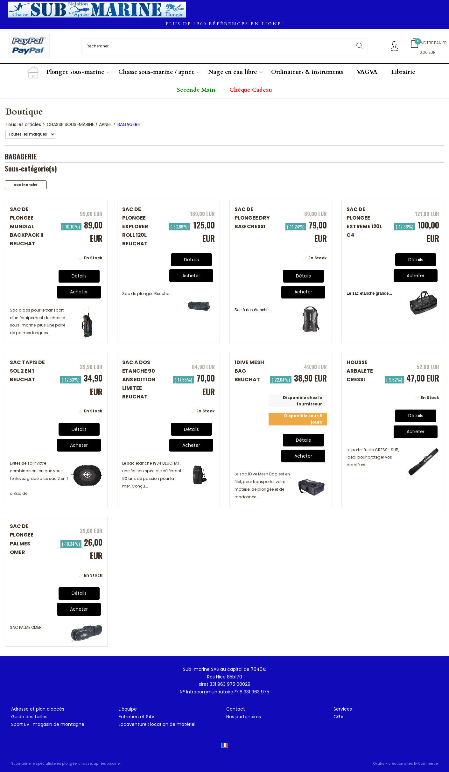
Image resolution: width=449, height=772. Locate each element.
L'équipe (128, 709)
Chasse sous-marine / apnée (156, 72)
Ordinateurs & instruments (307, 72)
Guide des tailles (29, 716)
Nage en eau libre (232, 72)
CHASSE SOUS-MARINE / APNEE (79, 124)
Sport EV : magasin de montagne (47, 724)
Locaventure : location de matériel (157, 724)
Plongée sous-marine (75, 72)
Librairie (403, 72)
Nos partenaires (243, 716)
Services (342, 709)
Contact (235, 709)
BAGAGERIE (129, 124)
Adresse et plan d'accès (37, 709)
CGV (338, 716)
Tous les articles (23, 124)
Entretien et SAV (136, 716)
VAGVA (367, 72)
